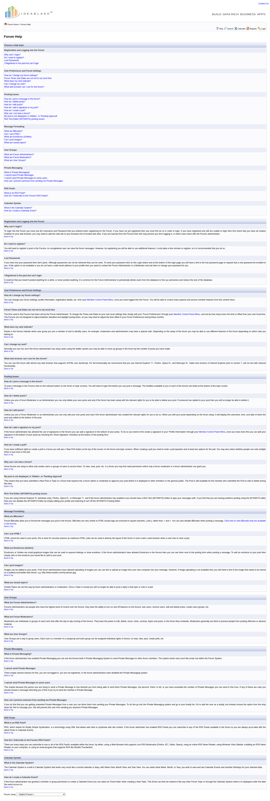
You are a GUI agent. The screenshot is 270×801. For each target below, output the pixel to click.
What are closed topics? (15, 142)
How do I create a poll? (14, 110)
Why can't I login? (12, 54)
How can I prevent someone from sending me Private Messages (33, 181)
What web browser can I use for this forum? (24, 87)
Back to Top (8, 237)
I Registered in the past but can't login (21, 63)
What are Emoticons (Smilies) (18, 137)
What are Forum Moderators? (17, 157)
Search (228, 29)
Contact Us (263, 3)
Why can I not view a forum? (17, 113)
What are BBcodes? (13, 131)
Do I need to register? (14, 57)
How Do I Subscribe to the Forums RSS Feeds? (26, 196)
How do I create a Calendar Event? (20, 210)
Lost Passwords (11, 60)
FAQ (221, 29)
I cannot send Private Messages (19, 175)
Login (263, 29)
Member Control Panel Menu (100, 300)
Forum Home (13, 24)
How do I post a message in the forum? (22, 99)
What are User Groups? (15, 160)
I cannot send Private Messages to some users (25, 178)
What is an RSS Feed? (14, 193)
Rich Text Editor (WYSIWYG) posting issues (24, 119)
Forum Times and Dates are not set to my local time (28, 78)
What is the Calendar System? (18, 208)
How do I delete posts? (14, 101)
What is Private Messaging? (17, 172)
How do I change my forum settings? (21, 75)
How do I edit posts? (13, 104)
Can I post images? (13, 139)
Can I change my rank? (15, 84)
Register (253, 29)
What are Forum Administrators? (19, 154)
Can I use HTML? (12, 134)
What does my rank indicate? (17, 81)
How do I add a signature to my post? (21, 107)
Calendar (239, 29)
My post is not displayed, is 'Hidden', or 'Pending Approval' (31, 116)
